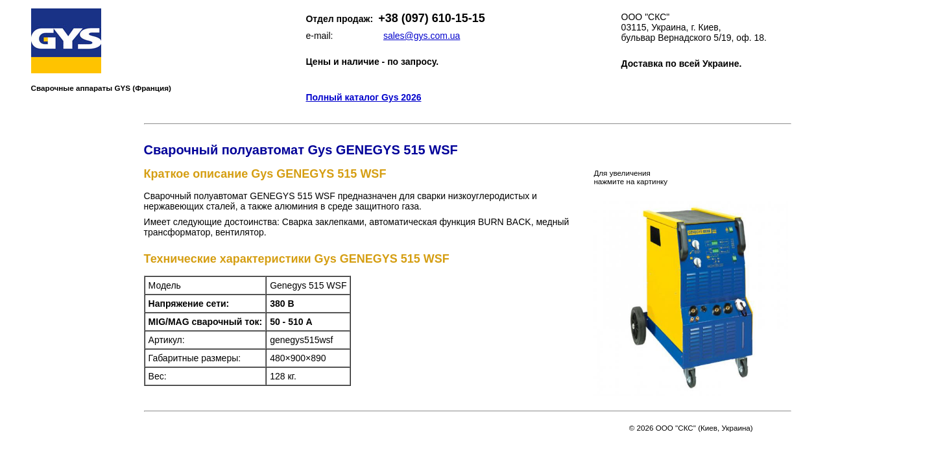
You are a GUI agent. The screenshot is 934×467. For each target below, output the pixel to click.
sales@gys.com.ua (421, 35)
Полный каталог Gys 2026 (363, 97)
